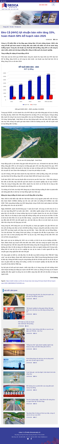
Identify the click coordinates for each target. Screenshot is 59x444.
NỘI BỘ (3, 1)
